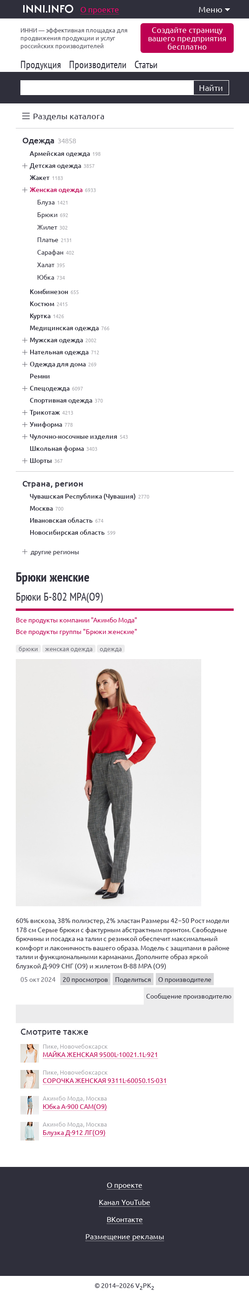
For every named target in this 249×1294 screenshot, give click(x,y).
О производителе (184, 979)
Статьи (147, 64)
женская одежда (69, 649)
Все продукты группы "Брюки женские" (76, 631)
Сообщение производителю (188, 996)
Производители (99, 64)
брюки (28, 649)
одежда (111, 649)
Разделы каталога (68, 116)
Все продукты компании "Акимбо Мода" (76, 619)
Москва (47, 508)
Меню (214, 9)
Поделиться (133, 979)
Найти (211, 87)
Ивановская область (66, 520)
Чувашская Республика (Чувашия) (89, 496)
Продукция (42, 64)
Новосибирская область (72, 532)
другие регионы (55, 551)
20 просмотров (85, 979)
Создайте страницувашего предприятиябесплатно (187, 38)
